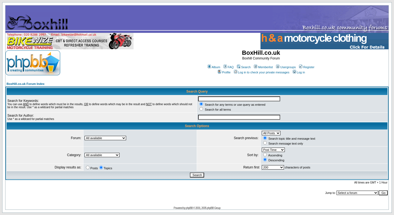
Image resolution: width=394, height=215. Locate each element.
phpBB (189, 208)
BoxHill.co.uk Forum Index (26, 83)
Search (244, 67)
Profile (224, 72)
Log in (299, 72)
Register (306, 67)
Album (214, 67)
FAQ (229, 67)
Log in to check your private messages (261, 72)
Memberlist (263, 67)
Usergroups (286, 67)
